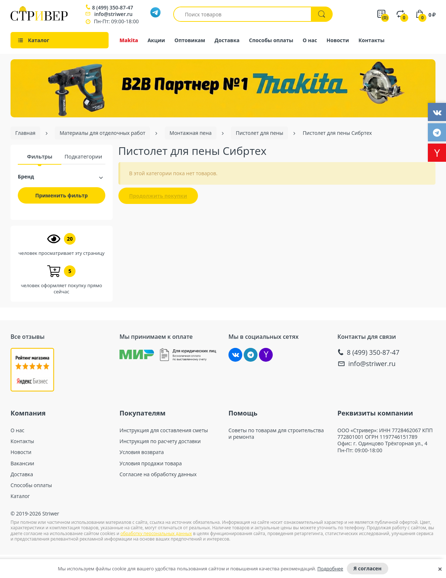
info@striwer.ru (113, 14)
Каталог (20, 496)
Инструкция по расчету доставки (160, 441)
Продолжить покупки (158, 195)
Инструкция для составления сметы (163, 430)
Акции (156, 40)
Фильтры (39, 156)
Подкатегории (83, 156)
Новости (338, 40)
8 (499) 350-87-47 (112, 7)
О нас (310, 40)
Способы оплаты (271, 40)
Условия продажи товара (150, 463)
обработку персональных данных (156, 533)
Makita (128, 40)
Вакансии (22, 463)
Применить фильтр (61, 195)
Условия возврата (141, 452)
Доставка (227, 40)
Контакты (371, 40)
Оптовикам (189, 40)
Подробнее (330, 568)
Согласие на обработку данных (157, 474)
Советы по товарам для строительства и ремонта (276, 433)
